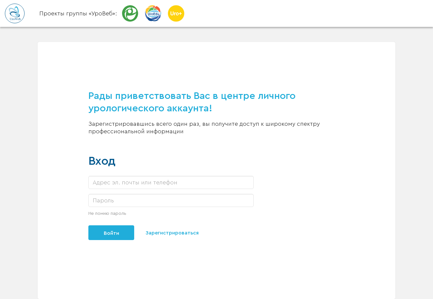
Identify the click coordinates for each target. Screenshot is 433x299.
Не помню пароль (107, 213)
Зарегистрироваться (172, 232)
